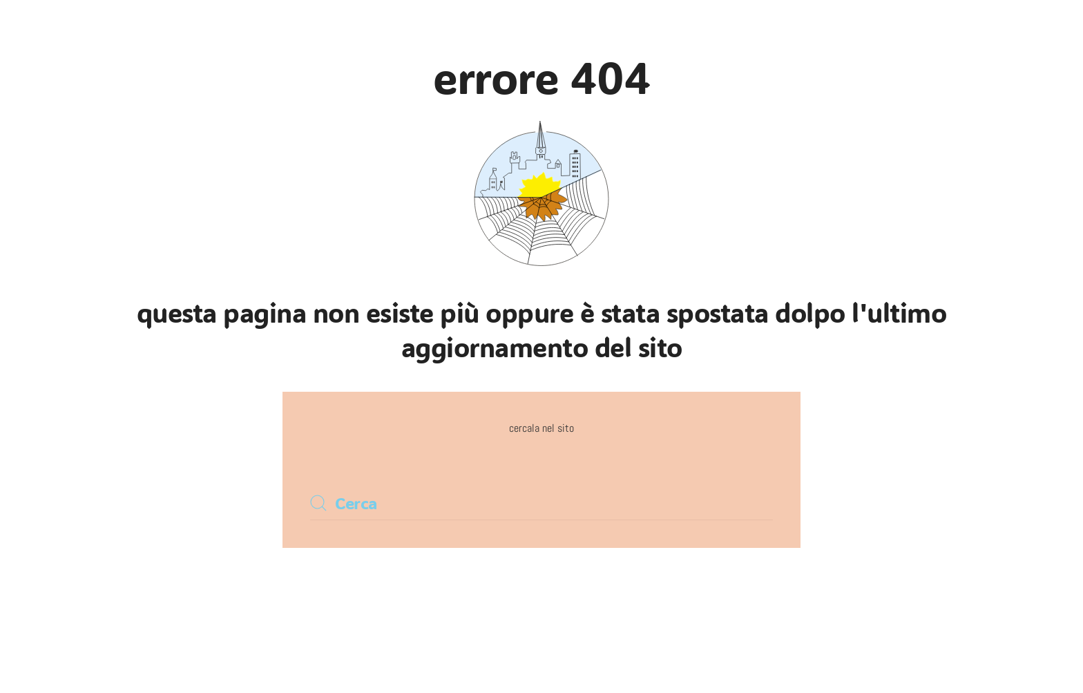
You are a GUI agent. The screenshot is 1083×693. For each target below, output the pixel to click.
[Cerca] (541, 503)
